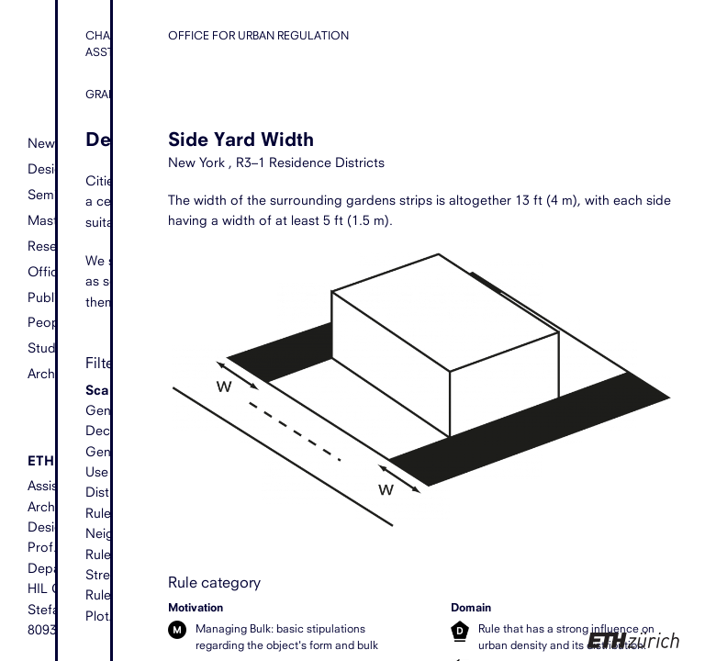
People (49, 322)
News (45, 143)
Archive (50, 373)
